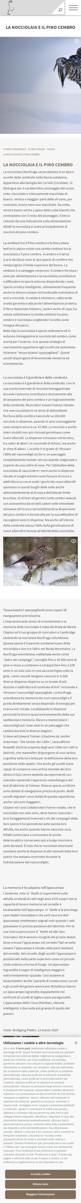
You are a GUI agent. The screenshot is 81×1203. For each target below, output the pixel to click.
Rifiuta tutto (40, 1184)
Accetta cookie (40, 1174)
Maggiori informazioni (40, 1194)
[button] (76, 1042)
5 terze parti (23, 1048)
